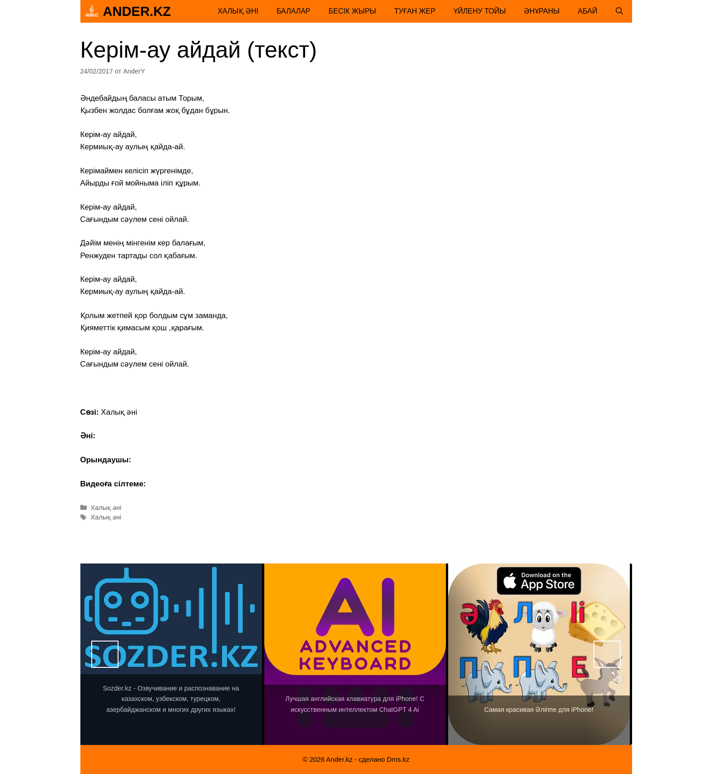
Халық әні (238, 11)
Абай (588, 11)
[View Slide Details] (171, 654)
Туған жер (414, 11)
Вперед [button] (607, 654)
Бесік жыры (352, 11)
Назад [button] (105, 654)
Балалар (294, 11)
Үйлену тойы (480, 11)
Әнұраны (542, 11)
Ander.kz (137, 11)
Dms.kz (398, 759)
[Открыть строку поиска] (619, 11)
